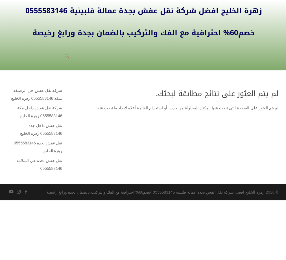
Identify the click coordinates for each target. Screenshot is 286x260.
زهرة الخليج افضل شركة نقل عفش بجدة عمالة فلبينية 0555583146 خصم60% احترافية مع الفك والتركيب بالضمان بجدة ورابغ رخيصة (155, 192)
